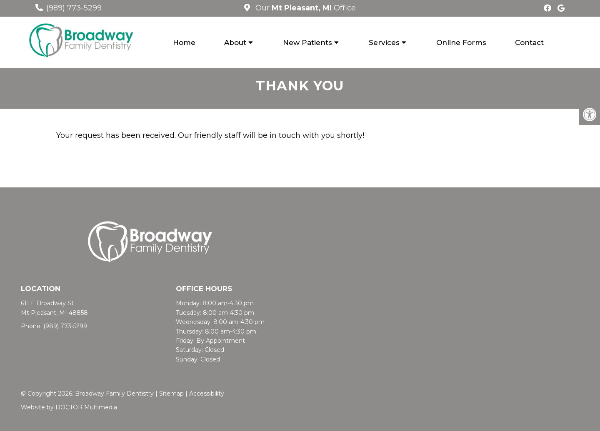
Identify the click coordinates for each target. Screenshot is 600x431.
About (235, 42)
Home (184, 42)
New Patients (307, 42)
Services (384, 42)
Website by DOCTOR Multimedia (69, 407)
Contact (529, 42)
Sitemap (171, 393)
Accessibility (206, 393)
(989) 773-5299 (74, 7)
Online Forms (461, 42)
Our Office (304, 7)
